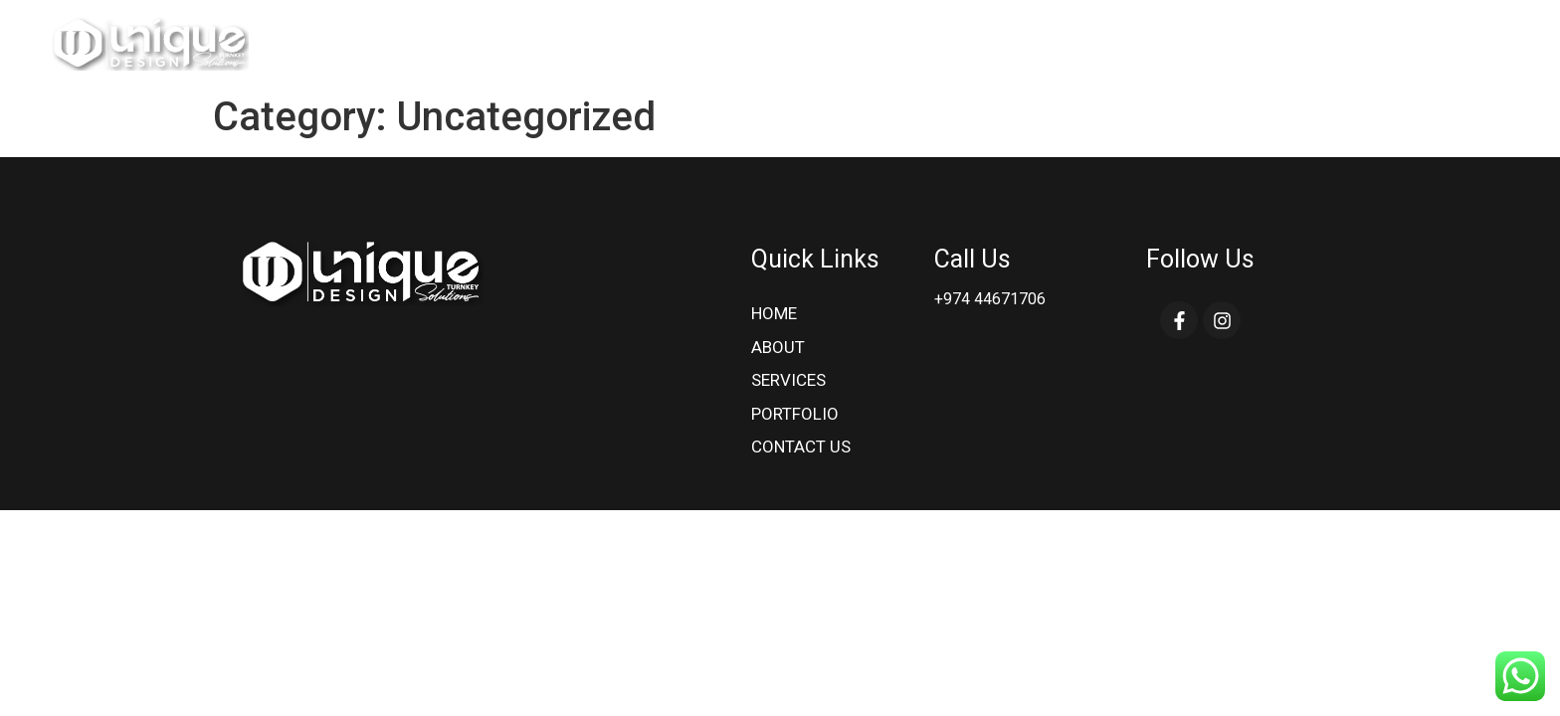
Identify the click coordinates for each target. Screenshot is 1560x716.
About (1121, 42)
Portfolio (1320, 42)
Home (1044, 42)
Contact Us (1439, 42)
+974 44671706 (990, 298)
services (1212, 42)
